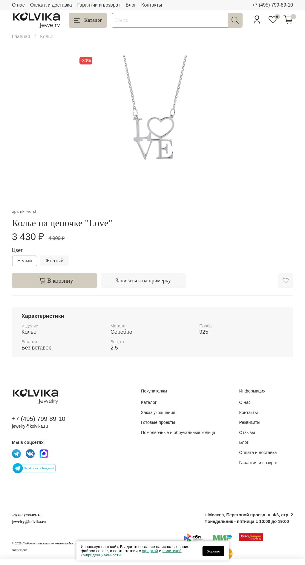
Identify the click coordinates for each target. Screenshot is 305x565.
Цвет (17, 250)
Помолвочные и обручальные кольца (178, 432)
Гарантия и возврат (258, 462)
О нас (18, 4)
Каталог (88, 20)
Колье (46, 36)
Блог (131, 4)
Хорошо (213, 551)
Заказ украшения (158, 412)
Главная (21, 36)
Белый (24, 260)
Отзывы (247, 432)
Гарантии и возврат (98, 4)
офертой (150, 551)
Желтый (54, 260)
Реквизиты (249, 422)
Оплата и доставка (51, 4)
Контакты (151, 4)
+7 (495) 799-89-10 (272, 4)
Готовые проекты (158, 422)
